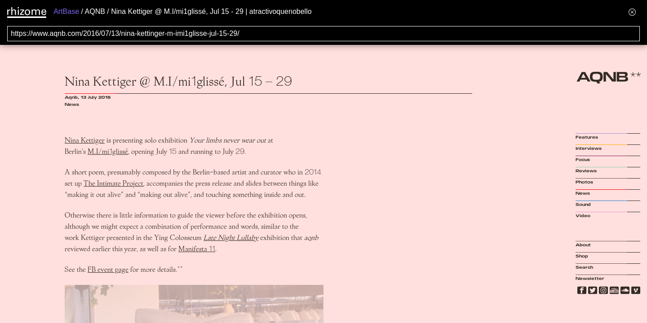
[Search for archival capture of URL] (323, 33)
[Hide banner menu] (632, 12)
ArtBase (66, 11)
